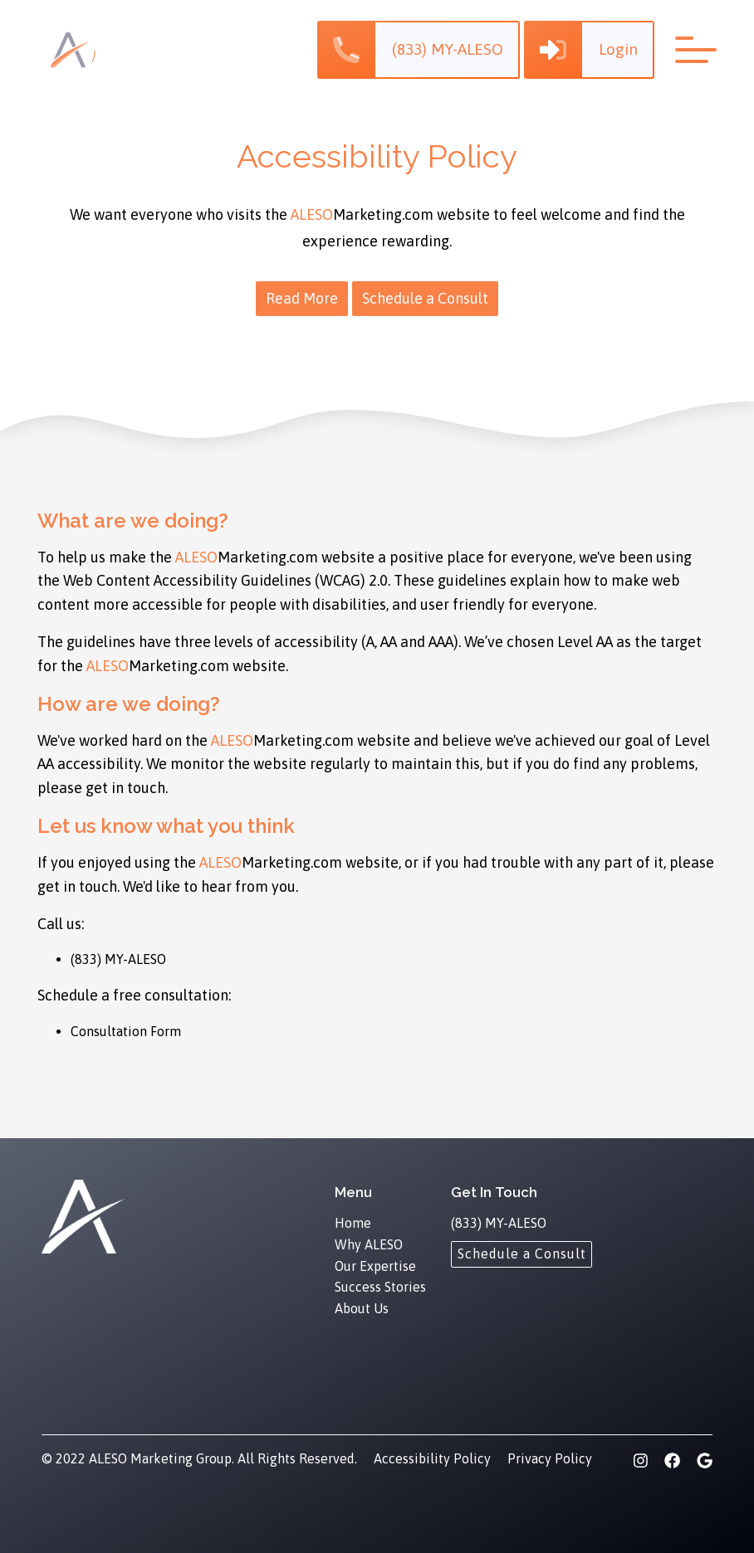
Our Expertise (375, 1265)
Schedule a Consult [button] (425, 298)
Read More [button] (302, 298)
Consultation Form (126, 1031)
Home (353, 1222)
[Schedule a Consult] (521, 1253)
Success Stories (380, 1286)
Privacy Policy (549, 1458)
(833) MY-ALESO (118, 959)
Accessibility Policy (432, 1458)
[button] (416, 50)
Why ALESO (369, 1244)
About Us (362, 1308)
